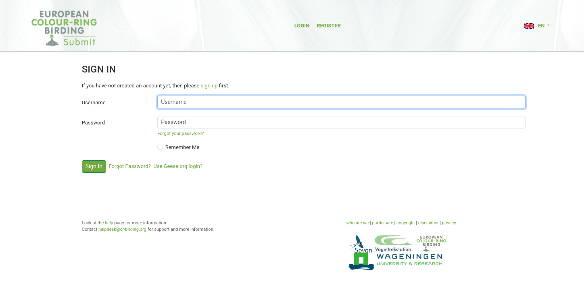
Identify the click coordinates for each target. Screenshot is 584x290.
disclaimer (428, 223)
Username (94, 102)
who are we (357, 223)
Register (329, 26)
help (109, 223)
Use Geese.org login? (177, 166)
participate (382, 223)
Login (301, 26)
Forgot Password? (130, 166)
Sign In (94, 166)
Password (93, 123)
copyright (405, 223)
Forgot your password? (180, 133)
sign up (209, 86)
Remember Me (182, 147)
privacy (449, 223)
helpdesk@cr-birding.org (122, 229)
